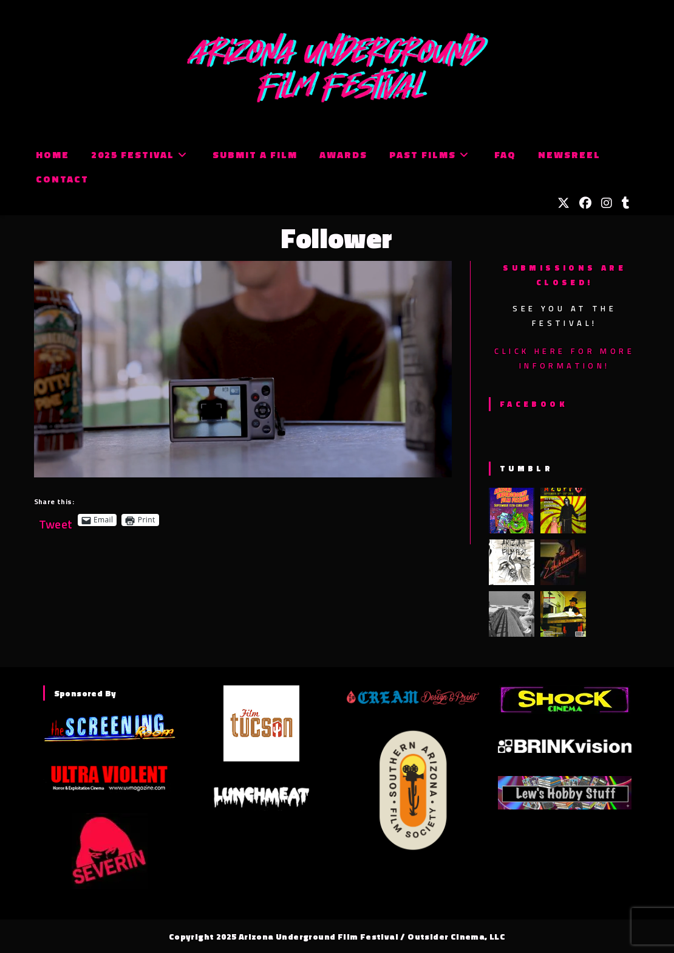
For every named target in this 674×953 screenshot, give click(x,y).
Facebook (533, 404)
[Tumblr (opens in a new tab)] (626, 203)
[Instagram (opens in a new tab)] (606, 203)
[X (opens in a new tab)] (563, 203)
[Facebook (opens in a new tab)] (585, 203)
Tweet (56, 520)
